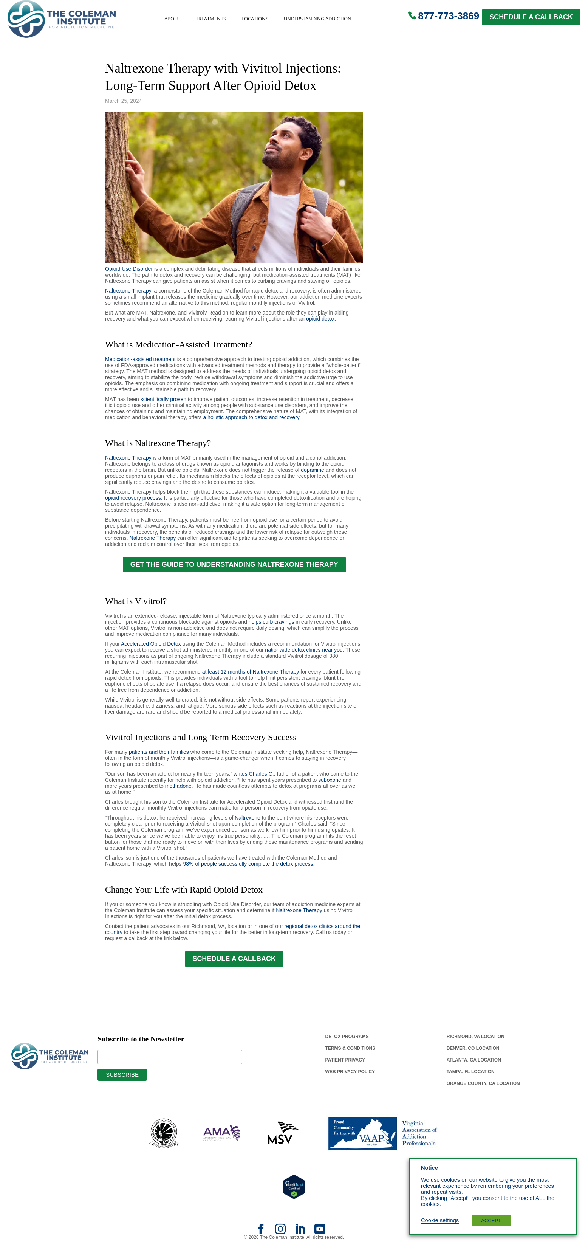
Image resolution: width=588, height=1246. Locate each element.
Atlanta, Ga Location (474, 1060)
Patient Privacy (345, 1060)
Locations (254, 18)
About (172, 18)
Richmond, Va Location (475, 1036)
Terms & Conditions (350, 1048)
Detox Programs (347, 1036)
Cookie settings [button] (440, 1220)
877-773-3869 (448, 16)
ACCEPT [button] (491, 1220)
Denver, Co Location (473, 1048)
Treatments (211, 18)
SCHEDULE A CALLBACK (531, 17)
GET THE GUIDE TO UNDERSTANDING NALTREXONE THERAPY (234, 564)
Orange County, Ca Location (483, 1083)
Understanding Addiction (317, 18)
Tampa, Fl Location (471, 1071)
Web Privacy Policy (350, 1071)
